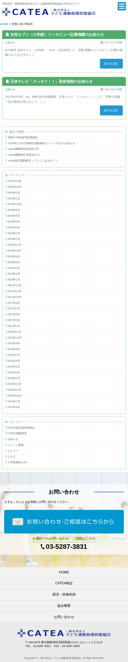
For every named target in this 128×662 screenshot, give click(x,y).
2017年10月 (14, 297)
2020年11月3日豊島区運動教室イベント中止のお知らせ (41, 143)
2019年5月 (13, 215)
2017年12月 (14, 285)
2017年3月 (13, 320)
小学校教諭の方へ (18, 462)
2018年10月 (14, 250)
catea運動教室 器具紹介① (24, 154)
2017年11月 (14, 291)
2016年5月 (13, 366)
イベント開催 (15, 445)
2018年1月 (13, 279)
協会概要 (64, 605)
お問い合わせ (64, 617)
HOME (4, 24)
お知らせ (10, 42)
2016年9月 (13, 343)
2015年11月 (14, 389)
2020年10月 (14, 186)
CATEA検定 (64, 583)
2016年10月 (14, 337)
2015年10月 (14, 395)
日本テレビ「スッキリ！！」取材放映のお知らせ (51, 81)
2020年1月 (13, 198)
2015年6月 (13, 407)
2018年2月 (13, 273)
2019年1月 (13, 238)
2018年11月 (14, 244)
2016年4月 (13, 372)
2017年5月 (13, 314)
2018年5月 (13, 262)
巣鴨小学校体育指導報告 (23, 137)
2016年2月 (13, 378)
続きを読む (111, 63)
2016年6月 (13, 360)
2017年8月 (13, 302)
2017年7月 (13, 308)
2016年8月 (13, 349)
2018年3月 (13, 268)
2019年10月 (14, 204)
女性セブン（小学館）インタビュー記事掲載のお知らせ (57, 35)
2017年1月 (13, 326)
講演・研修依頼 (64, 594)
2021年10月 (14, 181)
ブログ (11, 456)
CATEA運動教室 (17, 433)
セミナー (12, 450)
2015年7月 (13, 401)
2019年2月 (13, 233)
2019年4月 (13, 221)
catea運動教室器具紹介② (23, 148)
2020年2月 (13, 192)
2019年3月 (13, 227)
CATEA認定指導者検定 (21, 427)
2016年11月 (14, 331)
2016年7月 (13, 355)
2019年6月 (13, 209)
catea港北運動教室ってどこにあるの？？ (33, 160)
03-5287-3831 (66, 546)
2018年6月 (13, 256)
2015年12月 (14, 383)
